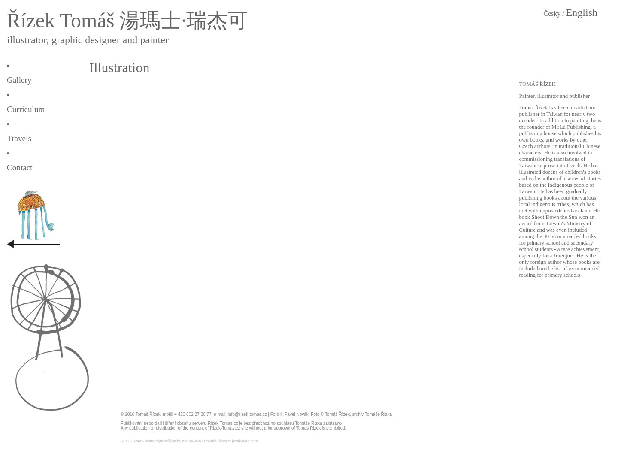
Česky (551, 13)
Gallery (19, 80)
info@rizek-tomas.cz (247, 414)
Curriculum (26, 109)
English (581, 12)
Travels (19, 138)
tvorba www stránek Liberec (206, 441)
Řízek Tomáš (60, 20)
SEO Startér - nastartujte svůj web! (150, 441)
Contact (20, 167)
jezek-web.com (245, 441)
